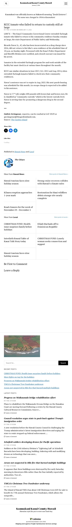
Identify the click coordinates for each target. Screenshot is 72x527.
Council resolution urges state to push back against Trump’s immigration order (33, 420)
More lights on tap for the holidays (19, 377)
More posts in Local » (61, 217)
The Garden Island (19, 119)
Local (31, 151)
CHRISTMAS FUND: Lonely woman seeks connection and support (52, 241)
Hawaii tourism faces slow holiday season (16, 182)
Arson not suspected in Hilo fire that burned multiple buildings (31, 387)
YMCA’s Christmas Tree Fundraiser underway (23, 384)
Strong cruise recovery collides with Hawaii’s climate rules (53, 182)
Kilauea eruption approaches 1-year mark (18, 194)
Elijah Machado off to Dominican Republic (48, 225)
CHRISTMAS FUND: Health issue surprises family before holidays (32, 373)
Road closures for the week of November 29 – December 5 (18, 208)
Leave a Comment (10, 413)
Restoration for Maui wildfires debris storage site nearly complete (52, 195)
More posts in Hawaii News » (58, 174)
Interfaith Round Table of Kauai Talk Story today (16, 240)
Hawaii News (19, 151)
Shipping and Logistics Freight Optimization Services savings (36, 524)
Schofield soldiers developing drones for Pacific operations (32, 441)
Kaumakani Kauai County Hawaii (36, 3)
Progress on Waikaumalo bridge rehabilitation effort (26, 380)
